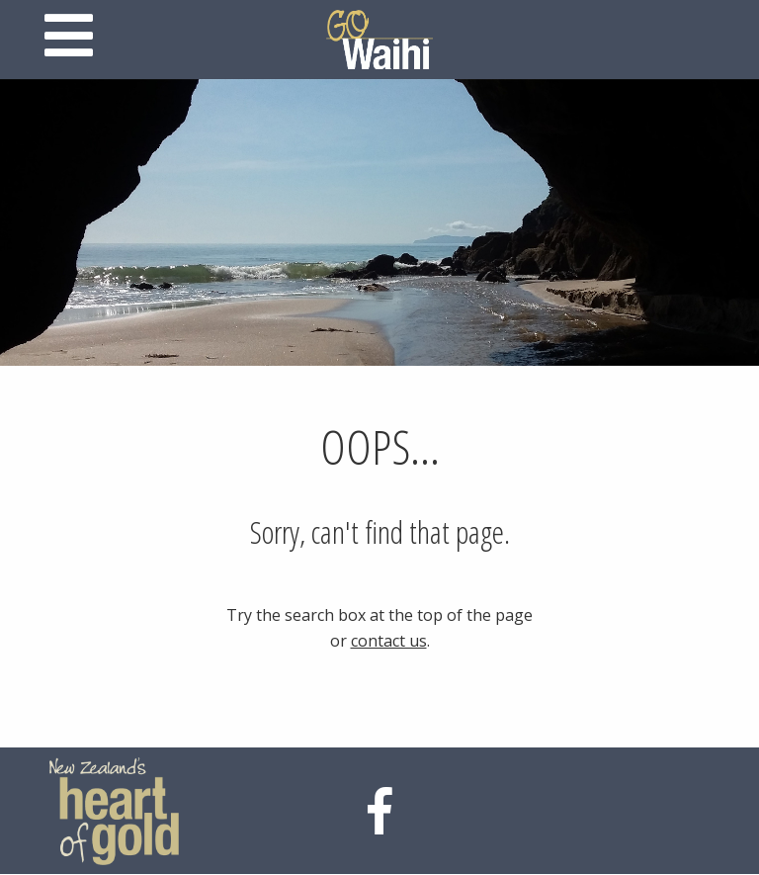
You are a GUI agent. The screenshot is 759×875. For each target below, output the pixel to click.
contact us (389, 641)
